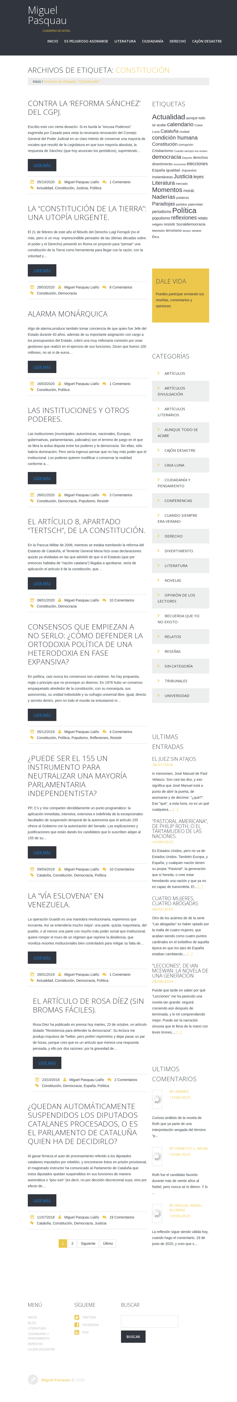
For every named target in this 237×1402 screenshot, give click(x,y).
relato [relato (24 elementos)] (202, 218)
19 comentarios (121, 1217)
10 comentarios (121, 600)
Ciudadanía (152, 41)
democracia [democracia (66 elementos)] (166, 157)
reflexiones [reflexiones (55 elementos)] (184, 217)
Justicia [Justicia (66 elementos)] (183, 176)
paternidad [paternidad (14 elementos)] (195, 204)
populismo (87, 501)
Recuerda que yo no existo (178, 618)
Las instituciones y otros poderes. (78, 414)
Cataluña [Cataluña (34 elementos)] (170, 131)
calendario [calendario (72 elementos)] (180, 124)
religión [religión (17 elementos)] (157, 224)
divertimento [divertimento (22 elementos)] (162, 164)
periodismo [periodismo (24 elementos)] (161, 212)
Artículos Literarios (171, 411)
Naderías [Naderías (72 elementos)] (163, 197)
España (89, 1086)
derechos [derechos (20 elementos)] (200, 158)
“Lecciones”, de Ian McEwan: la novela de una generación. (180, 970)
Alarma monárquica (67, 313)
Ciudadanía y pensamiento (174, 482)
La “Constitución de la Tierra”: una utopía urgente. (87, 212)
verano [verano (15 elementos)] (196, 230)
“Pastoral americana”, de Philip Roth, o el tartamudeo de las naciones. (180, 829)
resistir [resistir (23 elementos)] (169, 224)
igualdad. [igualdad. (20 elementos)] (173, 170)
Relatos (173, 636)
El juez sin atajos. (174, 759)
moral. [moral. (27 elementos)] (189, 190)
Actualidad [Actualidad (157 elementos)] (168, 117)
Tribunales (176, 680)
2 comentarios (125, 1080)
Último (108, 1244)
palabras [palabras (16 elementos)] (182, 198)
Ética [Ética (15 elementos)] (155, 237)
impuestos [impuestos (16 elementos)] (189, 170)
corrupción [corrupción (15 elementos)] (186, 144)
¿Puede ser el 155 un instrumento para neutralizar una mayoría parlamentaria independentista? (77, 775)
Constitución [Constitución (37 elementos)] (165, 144)
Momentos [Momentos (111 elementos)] (167, 189)
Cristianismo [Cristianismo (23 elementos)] (162, 150)
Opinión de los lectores (176, 598)
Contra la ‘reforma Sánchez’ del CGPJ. (84, 107)
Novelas (173, 580)
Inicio (52, 41)
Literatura (125, 41)
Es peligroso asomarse (86, 41)
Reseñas (173, 651)
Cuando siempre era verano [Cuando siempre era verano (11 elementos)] (190, 151)
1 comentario (120, 182)
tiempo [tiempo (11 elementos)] (187, 230)
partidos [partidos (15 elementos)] (181, 204)
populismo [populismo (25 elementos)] (161, 218)
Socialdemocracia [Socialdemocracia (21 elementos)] (190, 224)
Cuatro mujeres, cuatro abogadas (175, 901)
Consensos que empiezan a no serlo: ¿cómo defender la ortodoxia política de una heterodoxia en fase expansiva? (85, 644)
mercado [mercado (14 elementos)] (182, 184)
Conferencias (178, 500)
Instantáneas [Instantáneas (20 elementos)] (162, 177)
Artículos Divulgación (171, 391)
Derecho (178, 41)
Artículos (175, 373)
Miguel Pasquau (47, 15)
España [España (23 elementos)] (158, 170)
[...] (175, 810)
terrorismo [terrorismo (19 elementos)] (174, 230)
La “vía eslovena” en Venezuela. (66, 900)
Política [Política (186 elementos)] (184, 210)
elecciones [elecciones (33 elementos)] (197, 163)
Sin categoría (179, 666)
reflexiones (99, 738)
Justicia (82, 188)
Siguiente (88, 1244)
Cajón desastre (207, 41)
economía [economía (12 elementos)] (180, 164)
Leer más (42, 165)
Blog (32, 1323)
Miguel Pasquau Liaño (81, 182)
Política (95, 188)
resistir (103, 501)
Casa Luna (174, 465)
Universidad (177, 695)
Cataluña (44, 875)
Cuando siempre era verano (177, 518)
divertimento (179, 550)
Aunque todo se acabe (178, 432)
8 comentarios (120, 287)
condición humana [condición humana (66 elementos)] (175, 137)
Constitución (64, 188)
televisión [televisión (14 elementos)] (158, 230)
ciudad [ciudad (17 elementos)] (184, 132)
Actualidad (45, 188)
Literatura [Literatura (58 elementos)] (163, 183)
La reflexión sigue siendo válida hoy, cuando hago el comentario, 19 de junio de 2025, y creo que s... (180, 1238)
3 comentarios (120, 495)
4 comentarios (120, 732)
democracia (67, 293)
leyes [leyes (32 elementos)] (198, 176)
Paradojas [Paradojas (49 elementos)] (163, 203)
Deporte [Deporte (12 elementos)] (187, 157)
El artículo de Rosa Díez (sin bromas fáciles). (88, 1005)
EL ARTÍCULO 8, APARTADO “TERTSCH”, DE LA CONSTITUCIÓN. (87, 525)
